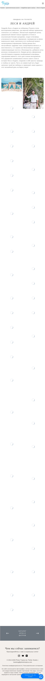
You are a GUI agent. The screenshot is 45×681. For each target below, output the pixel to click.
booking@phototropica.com (22, 662)
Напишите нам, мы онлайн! (30, 675)
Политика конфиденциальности (12, 665)
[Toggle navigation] (43, 3)
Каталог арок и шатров (22, 633)
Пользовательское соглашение (33, 665)
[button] (40, 676)
